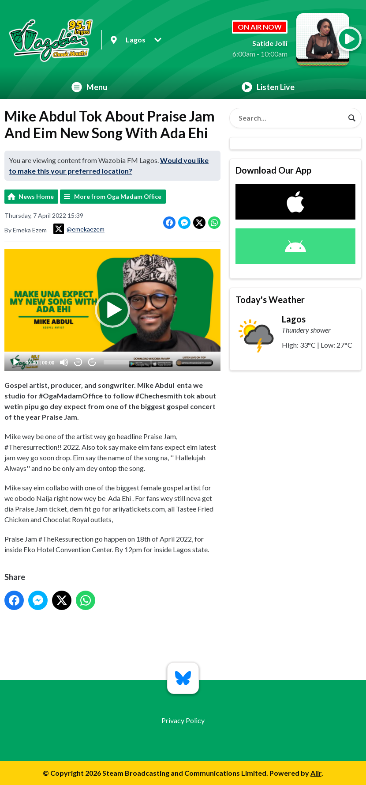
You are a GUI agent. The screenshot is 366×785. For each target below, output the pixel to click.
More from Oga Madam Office (117, 196)
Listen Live (268, 87)
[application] (112, 310)
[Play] (15, 361)
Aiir (315, 773)
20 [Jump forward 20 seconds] (92, 362)
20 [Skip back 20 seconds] (78, 362)
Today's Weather (270, 299)
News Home (36, 196)
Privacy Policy (183, 720)
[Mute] (64, 361)
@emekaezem (79, 229)
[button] (112, 310)
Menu (89, 87)
